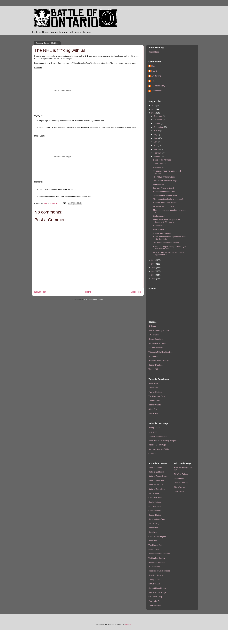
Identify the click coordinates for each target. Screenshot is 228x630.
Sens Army (153, 388)
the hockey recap (155, 348)
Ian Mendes (179, 478)
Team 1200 (153, 369)
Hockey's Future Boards (158, 360)
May (156, 142)
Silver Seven (153, 409)
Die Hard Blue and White (158, 449)
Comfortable (158, 167)
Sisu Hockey (153, 523)
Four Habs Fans (155, 601)
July (156, 134)
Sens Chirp (153, 413)
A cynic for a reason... (162, 233)
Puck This (152, 541)
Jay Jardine (156, 76)
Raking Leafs (154, 428)
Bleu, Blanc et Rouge (157, 592)
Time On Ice (153, 335)
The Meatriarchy (158, 86)
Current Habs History (157, 588)
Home (88, 292)
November (158, 120)
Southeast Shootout (156, 562)
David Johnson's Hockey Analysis (162, 440)
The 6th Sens (154, 400)
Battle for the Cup (155, 485)
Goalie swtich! (159, 184)
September (158, 127)
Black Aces (153, 383)
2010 (153, 260)
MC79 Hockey (154, 567)
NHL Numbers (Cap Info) (158, 330)
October (157, 123)
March (157, 149)
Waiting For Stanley (156, 558)
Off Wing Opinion (181, 474)
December (158, 116)
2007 (153, 271)
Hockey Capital (154, 405)
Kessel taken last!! (161, 226)
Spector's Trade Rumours (159, 571)
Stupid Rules (153, 52)
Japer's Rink (153, 549)
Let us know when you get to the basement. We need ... (166, 221)
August (157, 131)
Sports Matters (154, 502)
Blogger (128, 624)
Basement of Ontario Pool (164, 191)
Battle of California (156, 472)
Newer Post (40, 292)
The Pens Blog (154, 605)
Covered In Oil (154, 511)
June (156, 138)
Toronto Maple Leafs (157, 343)
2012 (153, 109)
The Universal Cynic (156, 396)
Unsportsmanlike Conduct (159, 554)
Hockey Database (155, 365)
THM (153, 81)
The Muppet (156, 91)
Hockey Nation (154, 515)
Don (153, 66)
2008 (153, 267)
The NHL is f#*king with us (164, 177)
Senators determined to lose (165, 195)
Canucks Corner (155, 498)
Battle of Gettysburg (156, 489)
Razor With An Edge (156, 519)
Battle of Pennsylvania (157, 476)
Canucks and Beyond (157, 536)
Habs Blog (152, 532)
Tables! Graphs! (159, 163)
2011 (153, 113)
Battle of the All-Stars (162, 160)
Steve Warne (179, 487)
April (156, 146)
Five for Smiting (155, 392)
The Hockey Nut (155, 545)
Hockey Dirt (153, 528)
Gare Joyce (179, 491)
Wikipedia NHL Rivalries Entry (161, 352)
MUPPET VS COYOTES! (163, 206)
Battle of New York (156, 480)
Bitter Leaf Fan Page (157, 445)
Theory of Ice (154, 579)
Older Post (136, 292)
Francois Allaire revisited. (163, 188)
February (158, 153)
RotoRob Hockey (155, 575)
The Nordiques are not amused (166, 243)
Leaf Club (152, 432)
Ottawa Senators (155, 339)
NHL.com (152, 326)
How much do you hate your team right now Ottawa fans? (169, 247)
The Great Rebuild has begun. (165, 180)
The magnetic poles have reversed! (168, 199)
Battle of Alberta (155, 467)
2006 (153, 275)
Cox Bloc (152, 453)
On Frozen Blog (155, 597)
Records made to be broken (164, 203)
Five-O (154, 71)
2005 (153, 279)
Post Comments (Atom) (93, 299)
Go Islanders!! (159, 216)
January (157, 157)
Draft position (158, 229)
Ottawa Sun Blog (181, 483)
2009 (153, 264)
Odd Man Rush (154, 506)
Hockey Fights (154, 356)
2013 (153, 105)
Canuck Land (154, 584)
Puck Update (153, 493)
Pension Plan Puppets (157, 436)
